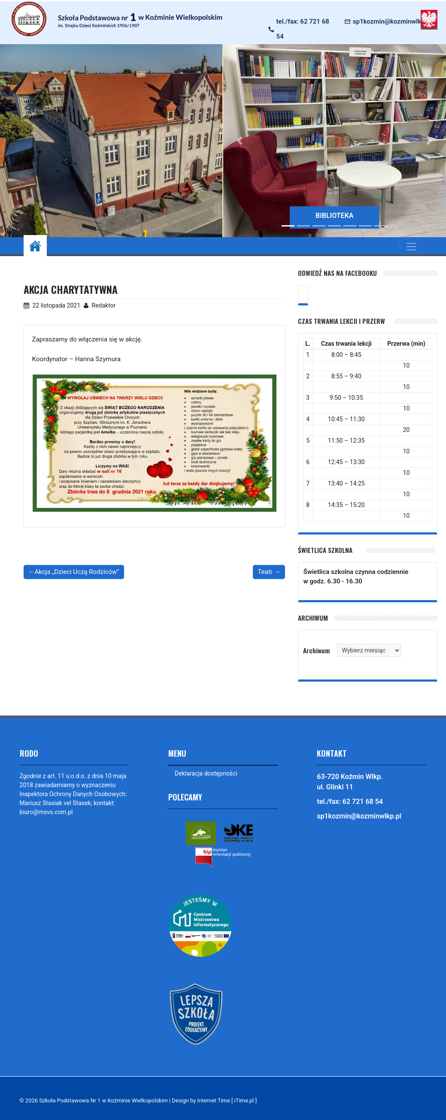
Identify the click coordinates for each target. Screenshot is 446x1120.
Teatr (265, 572)
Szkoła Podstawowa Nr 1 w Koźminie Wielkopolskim (103, 1100)
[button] (240, 140)
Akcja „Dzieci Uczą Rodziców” (77, 572)
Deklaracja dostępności (206, 773)
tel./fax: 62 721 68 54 (302, 29)
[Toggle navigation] (411, 246)
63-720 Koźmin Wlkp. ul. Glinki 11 (350, 782)
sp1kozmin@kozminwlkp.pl (392, 21)
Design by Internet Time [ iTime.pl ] (214, 1100)
